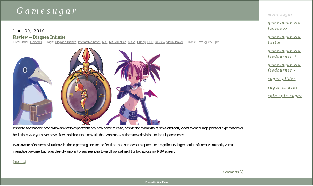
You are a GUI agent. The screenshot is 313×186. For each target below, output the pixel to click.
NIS (104, 42)
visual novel (174, 42)
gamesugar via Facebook (284, 25)
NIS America (117, 42)
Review (160, 42)
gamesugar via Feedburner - (284, 67)
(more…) (19, 162)
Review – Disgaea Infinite (39, 37)
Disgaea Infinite (66, 42)
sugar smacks (283, 87)
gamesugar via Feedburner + (284, 53)
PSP (150, 42)
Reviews (36, 42)
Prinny (141, 42)
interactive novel (89, 42)
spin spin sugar (285, 95)
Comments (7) (233, 172)
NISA (131, 42)
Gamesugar (47, 10)
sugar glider (282, 78)
